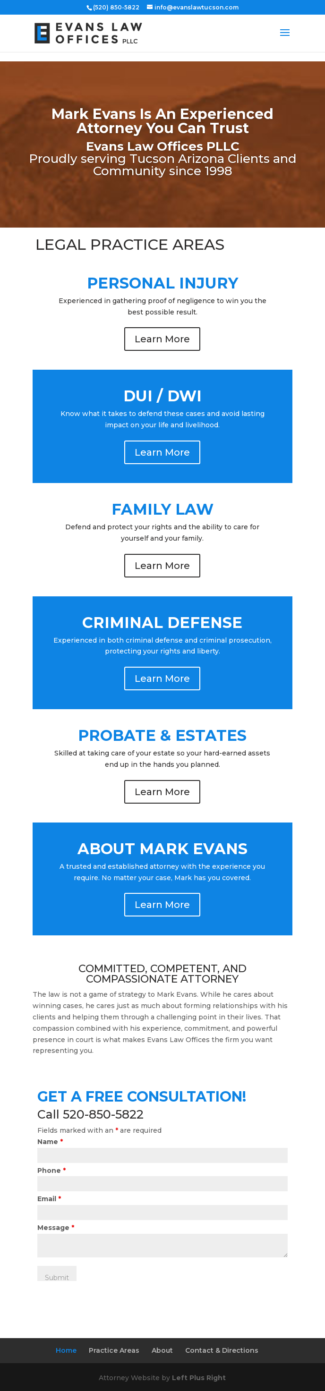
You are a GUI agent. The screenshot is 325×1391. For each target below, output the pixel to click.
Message (55, 1227)
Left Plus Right (199, 1378)
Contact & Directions (221, 1350)
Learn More (162, 339)
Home (66, 1350)
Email (49, 1199)
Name (50, 1141)
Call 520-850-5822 (90, 1114)
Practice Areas (114, 1350)
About (162, 1350)
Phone (51, 1170)
